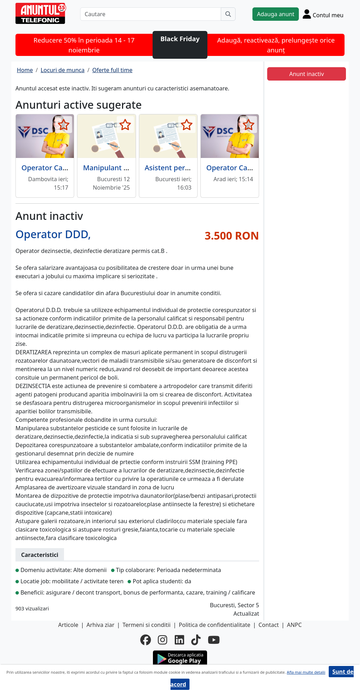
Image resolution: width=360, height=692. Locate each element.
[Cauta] (228, 14)
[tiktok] (196, 640)
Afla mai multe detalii (306, 672)
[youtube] (214, 640)
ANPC (294, 625)
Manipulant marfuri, (117, 167)
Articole (68, 625)
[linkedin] (179, 640)
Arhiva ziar (100, 625)
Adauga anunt (275, 14)
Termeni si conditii (146, 625)
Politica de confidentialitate (214, 625)
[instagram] (162, 640)
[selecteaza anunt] (63, 124)
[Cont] (323, 14)
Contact (268, 625)
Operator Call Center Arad (249, 167)
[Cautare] (150, 14)
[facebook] (145, 640)
